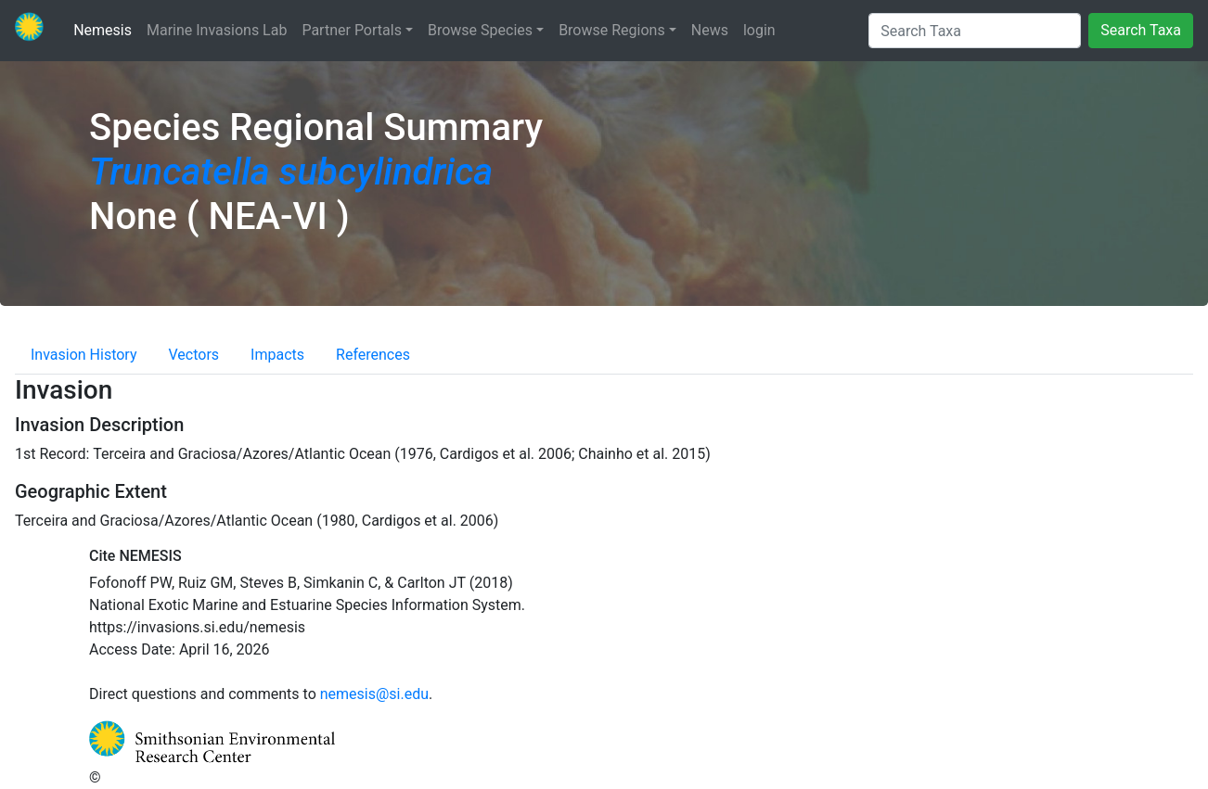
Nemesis (106, 29)
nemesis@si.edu (374, 694)
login (759, 30)
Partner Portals (351, 30)
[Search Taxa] (974, 30)
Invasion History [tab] (84, 354)
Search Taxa (1140, 30)
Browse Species (480, 30)
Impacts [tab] (277, 354)
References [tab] (373, 354)
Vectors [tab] (194, 354)
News (709, 30)
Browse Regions (612, 30)
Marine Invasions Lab (217, 29)
